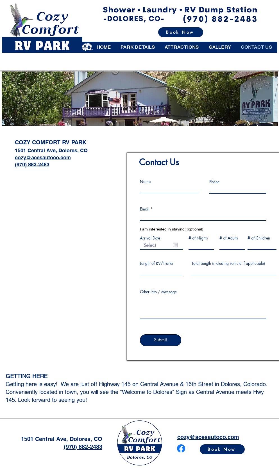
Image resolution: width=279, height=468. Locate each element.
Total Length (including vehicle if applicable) (228, 263)
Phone (214, 182)
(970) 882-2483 (32, 164)
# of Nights (198, 238)
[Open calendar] (175, 245)
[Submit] (160, 340)
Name (145, 181)
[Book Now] (180, 32)
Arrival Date (150, 238)
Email (144, 209)
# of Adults (228, 238)
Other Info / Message (158, 292)
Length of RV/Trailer (157, 263)
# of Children (259, 238)
